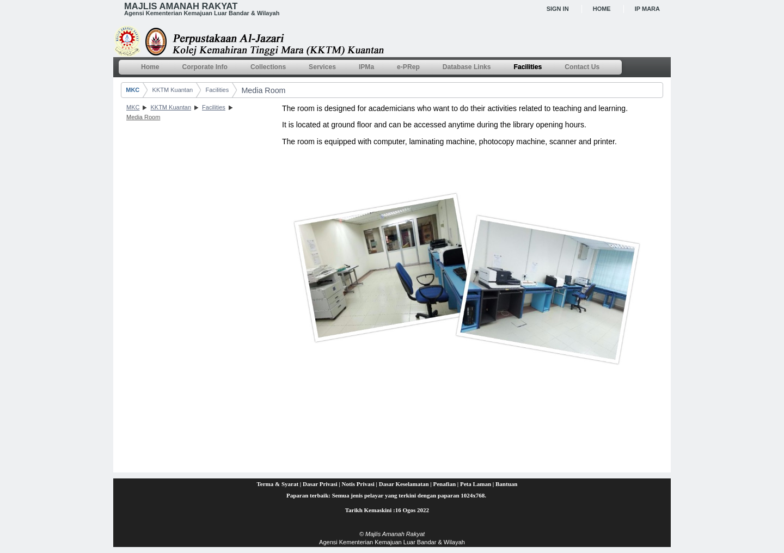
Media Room (263, 90)
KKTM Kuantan (172, 90)
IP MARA (647, 8)
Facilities (217, 90)
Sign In (558, 8)
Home (602, 8)
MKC (132, 90)
